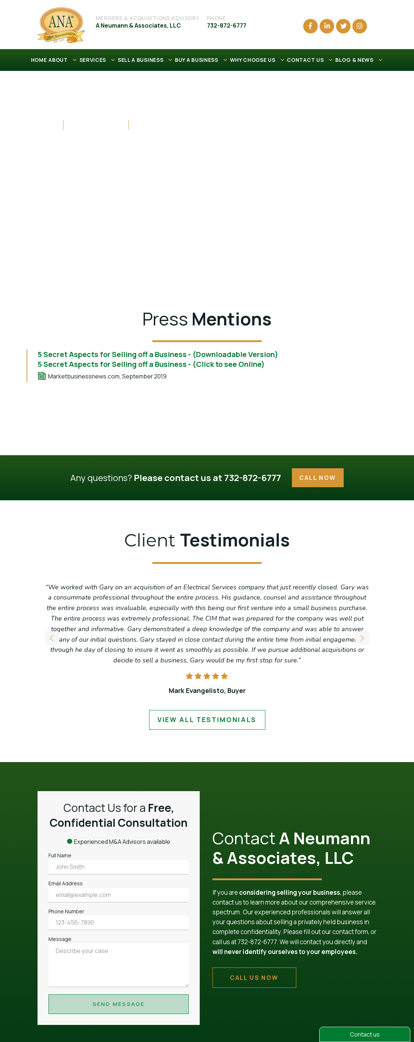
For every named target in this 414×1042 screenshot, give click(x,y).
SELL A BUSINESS (145, 60)
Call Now (317, 478)
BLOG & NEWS (359, 60)
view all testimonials (207, 719)
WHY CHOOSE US (257, 60)
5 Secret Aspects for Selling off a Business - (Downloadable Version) (158, 354)
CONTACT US (310, 60)
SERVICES (97, 60)
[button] (362, 639)
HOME (39, 59)
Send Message (119, 1004)
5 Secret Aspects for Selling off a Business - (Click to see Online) (151, 364)
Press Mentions (96, 124)
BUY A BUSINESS (201, 60)
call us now (254, 978)
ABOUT (62, 60)
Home (48, 124)
